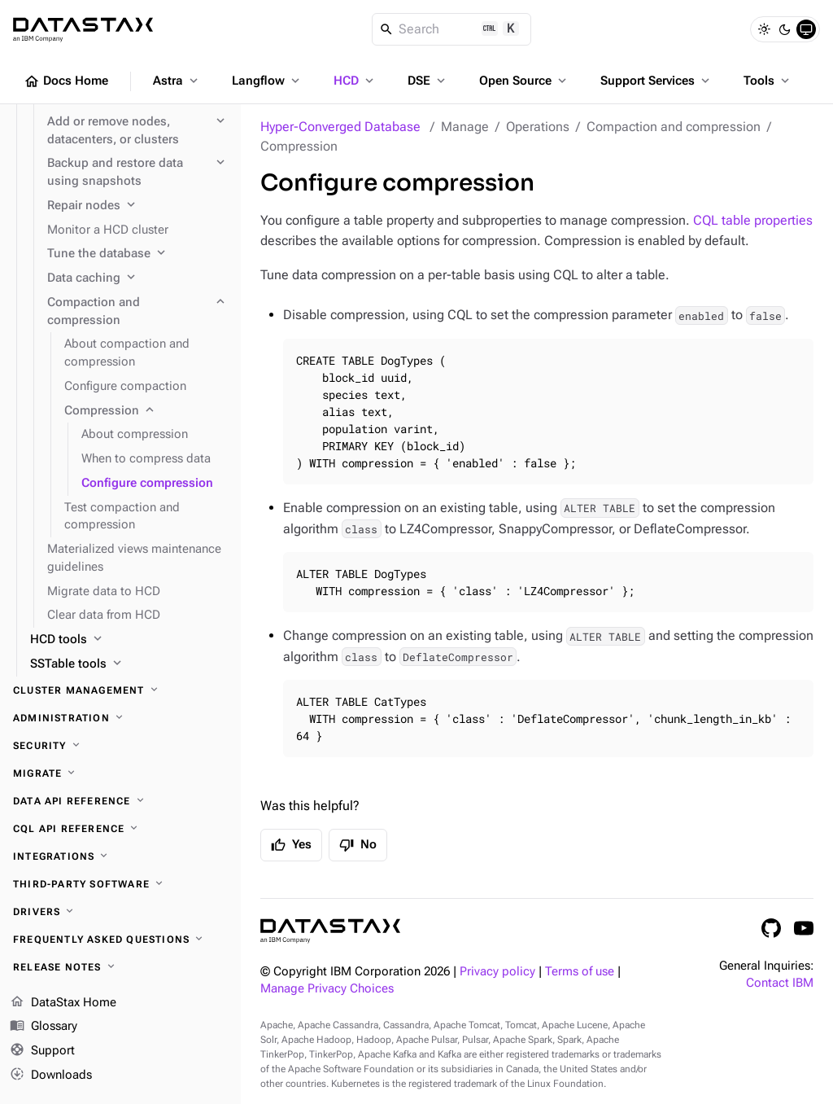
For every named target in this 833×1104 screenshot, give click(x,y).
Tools (768, 80)
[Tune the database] (137, 254)
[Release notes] (120, 967)
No (358, 845)
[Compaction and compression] (137, 312)
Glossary (43, 1027)
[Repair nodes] (137, 206)
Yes (291, 845)
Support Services (656, 80)
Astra (177, 80)
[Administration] (120, 718)
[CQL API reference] (120, 829)
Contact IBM (779, 983)
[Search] (452, 29)
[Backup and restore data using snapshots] (137, 172)
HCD (355, 80)
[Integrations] (120, 856)
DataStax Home (63, 1003)
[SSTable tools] (129, 664)
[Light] (764, 29)
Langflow (267, 80)
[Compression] (146, 411)
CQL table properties (753, 220)
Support (42, 1051)
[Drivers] (120, 912)
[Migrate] (120, 773)
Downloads (51, 1075)
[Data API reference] (120, 801)
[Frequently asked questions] (120, 939)
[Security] (120, 746)
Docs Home (66, 81)
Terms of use (579, 972)
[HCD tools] (129, 640)
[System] (806, 29)
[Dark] (785, 29)
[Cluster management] (120, 690)
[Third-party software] (120, 884)
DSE (428, 80)
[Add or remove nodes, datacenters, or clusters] (137, 131)
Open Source (524, 80)
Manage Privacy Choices (327, 989)
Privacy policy (497, 972)
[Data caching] (137, 278)
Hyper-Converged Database (340, 126)
